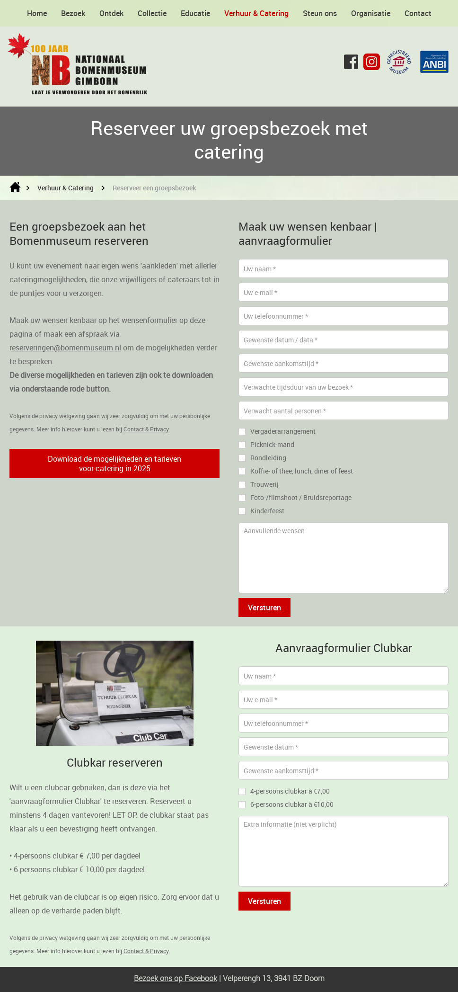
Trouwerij (264, 484)
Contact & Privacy (145, 429)
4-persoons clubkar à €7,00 (290, 790)
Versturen (264, 607)
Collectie (152, 13)
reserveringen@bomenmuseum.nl (65, 347)
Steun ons (320, 13)
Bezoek (73, 13)
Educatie (195, 13)
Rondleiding (268, 457)
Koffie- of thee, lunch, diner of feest (301, 470)
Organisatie (370, 13)
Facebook (200, 978)
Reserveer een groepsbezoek (154, 187)
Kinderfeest (267, 510)
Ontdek (111, 13)
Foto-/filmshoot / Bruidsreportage (301, 497)
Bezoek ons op (158, 978)
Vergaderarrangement (283, 431)
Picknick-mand (272, 444)
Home (37, 13)
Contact (418, 13)
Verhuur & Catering (256, 13)
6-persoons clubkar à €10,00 (292, 804)
